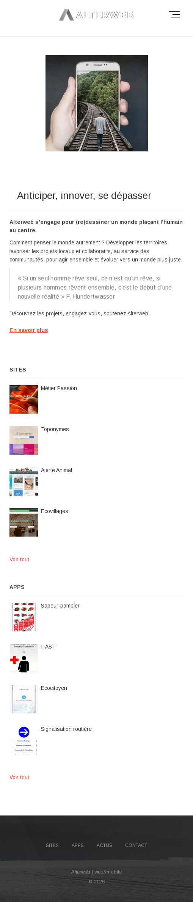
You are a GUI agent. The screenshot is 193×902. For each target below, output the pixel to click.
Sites (52, 845)
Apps (78, 845)
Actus (104, 845)
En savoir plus (28, 330)
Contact (136, 845)
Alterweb (80, 872)
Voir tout (19, 559)
